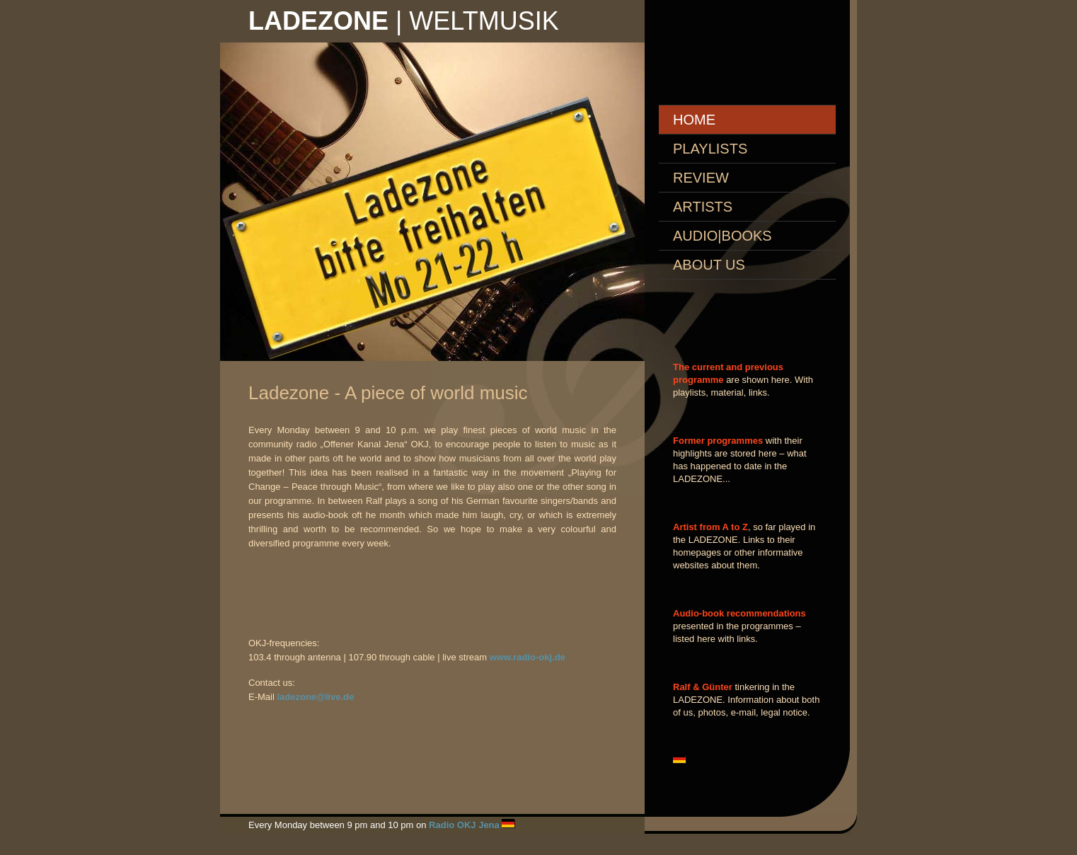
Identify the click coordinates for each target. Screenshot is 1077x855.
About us (709, 264)
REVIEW (701, 177)
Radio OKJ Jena (464, 825)
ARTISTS (702, 206)
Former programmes (718, 440)
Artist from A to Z (710, 527)
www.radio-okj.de (527, 657)
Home (694, 119)
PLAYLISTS (710, 148)
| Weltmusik (403, 20)
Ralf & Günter (702, 687)
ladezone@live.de (315, 697)
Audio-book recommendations (739, 613)
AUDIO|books (722, 235)
